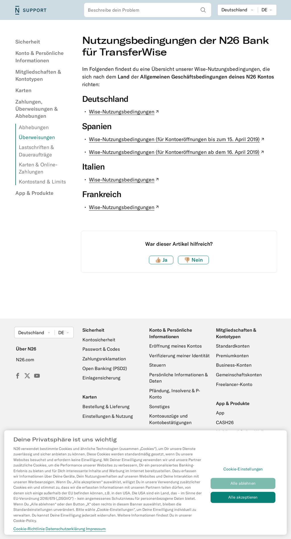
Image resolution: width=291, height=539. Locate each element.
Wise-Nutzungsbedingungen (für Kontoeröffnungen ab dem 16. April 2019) (177, 152)
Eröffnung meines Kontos (175, 346)
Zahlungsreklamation (104, 359)
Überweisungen (37, 137)
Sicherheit (27, 41)
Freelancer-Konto (234, 384)
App (220, 413)
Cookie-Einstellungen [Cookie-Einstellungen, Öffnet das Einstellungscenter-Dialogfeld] (243, 470)
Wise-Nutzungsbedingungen (124, 111)
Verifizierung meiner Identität (179, 355)
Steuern (157, 365)
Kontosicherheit (98, 339)
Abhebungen (34, 127)
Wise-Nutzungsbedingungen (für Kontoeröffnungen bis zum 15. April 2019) (177, 139)
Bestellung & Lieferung (106, 406)
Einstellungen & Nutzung (107, 416)
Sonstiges (159, 406)
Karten (23, 90)
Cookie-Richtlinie (29, 530)
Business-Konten (233, 365)
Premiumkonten (232, 355)
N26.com (25, 359)
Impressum (96, 530)
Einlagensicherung (101, 378)
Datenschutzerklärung (65, 530)
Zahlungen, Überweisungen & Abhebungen (36, 108)
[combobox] (147, 10)
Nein (193, 260)
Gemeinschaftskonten (239, 374)
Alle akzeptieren (242, 498)
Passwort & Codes (101, 349)
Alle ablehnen (242, 485)
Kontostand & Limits (42, 181)
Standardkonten (233, 346)
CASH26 (225, 422)
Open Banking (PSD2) (104, 368)
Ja (161, 260)
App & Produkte (34, 193)
